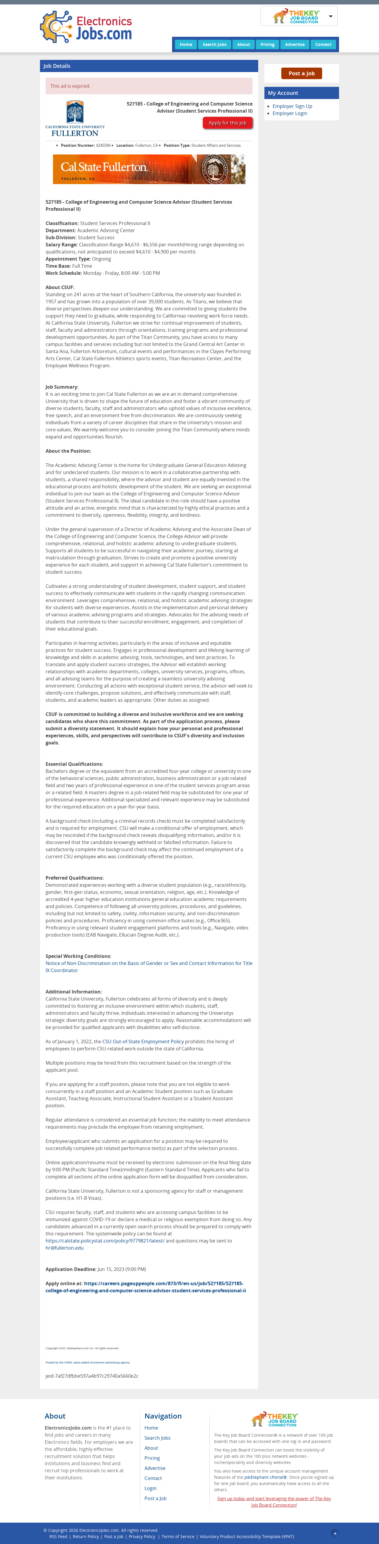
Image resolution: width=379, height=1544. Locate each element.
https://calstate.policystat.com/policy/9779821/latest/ (105, 1240)
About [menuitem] (151, 1448)
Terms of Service (178, 1536)
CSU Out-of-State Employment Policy (143, 1041)
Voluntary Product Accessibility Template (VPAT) (247, 1536)
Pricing (267, 44)
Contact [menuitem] (153, 1478)
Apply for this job (228, 122)
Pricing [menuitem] (152, 1458)
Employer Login (290, 113)
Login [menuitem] (150, 1488)
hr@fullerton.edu (65, 1248)
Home (186, 44)
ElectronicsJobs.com (99, 1530)
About (243, 44)
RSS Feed (58, 1536)
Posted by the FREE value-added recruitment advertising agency (88, 1362)
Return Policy (86, 1536)
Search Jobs (215, 44)
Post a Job (302, 73)
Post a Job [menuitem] (155, 1498)
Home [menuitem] (151, 1428)
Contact (323, 44)
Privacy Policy (142, 1536)
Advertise (295, 44)
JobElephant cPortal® (266, 1477)
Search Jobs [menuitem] (157, 1438)
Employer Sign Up (292, 106)
